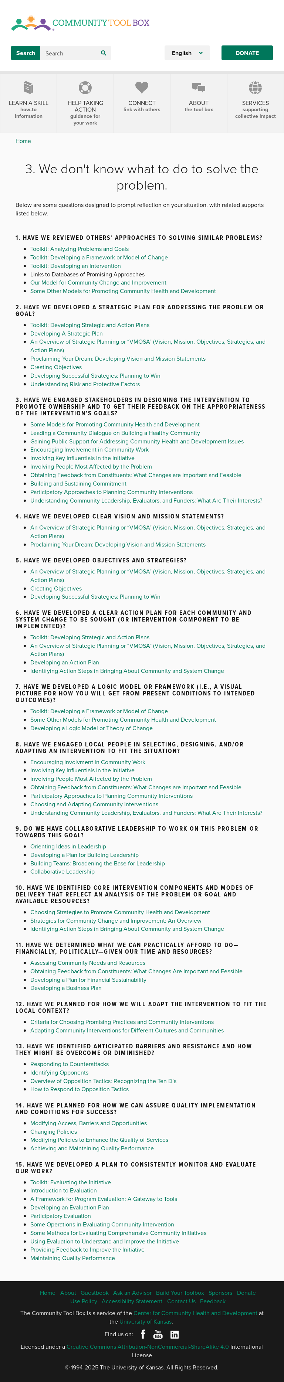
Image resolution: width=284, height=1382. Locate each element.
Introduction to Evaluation (63, 1190)
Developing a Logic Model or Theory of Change (91, 728)
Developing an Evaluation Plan (69, 1207)
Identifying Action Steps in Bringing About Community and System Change (127, 671)
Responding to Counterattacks (69, 1064)
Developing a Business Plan (66, 988)
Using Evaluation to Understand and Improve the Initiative (104, 1241)
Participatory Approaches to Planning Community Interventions (111, 492)
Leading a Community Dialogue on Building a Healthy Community (115, 433)
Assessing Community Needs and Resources (87, 963)
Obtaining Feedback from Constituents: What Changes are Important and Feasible (135, 475)
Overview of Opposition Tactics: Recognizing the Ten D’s (103, 1081)
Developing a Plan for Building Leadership (84, 855)
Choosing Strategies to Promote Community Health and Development (120, 912)
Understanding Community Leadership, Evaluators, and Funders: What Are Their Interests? (146, 500)
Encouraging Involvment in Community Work (87, 762)
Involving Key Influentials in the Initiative (82, 458)
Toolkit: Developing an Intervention (75, 266)
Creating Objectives (56, 367)
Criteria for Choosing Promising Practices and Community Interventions (122, 1022)
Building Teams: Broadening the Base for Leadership (97, 863)
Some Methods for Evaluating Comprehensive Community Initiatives (118, 1233)
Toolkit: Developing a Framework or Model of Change (99, 257)
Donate (247, 53)
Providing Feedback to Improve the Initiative (87, 1249)
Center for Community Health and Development (195, 1313)
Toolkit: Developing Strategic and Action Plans (89, 325)
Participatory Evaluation (60, 1216)
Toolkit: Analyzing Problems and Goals (79, 249)
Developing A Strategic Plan (66, 333)
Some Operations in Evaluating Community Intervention (102, 1224)
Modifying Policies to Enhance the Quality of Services (99, 1140)
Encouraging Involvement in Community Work (89, 449)
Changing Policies (53, 1131)
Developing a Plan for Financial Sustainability (88, 980)
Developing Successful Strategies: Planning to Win (95, 375)
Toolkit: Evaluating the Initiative (70, 1182)
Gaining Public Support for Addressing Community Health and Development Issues (137, 441)
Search (25, 53)
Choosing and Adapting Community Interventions (94, 804)
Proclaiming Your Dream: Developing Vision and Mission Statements (118, 358)
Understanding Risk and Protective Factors (85, 384)
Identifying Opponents (59, 1072)
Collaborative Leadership (62, 871)
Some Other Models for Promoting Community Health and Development (123, 291)
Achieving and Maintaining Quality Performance (92, 1148)
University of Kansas (145, 1321)
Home (23, 141)
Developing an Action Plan (64, 662)
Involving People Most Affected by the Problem (91, 466)
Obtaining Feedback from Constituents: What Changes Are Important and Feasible (136, 971)
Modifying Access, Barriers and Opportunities (88, 1123)
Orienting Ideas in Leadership (68, 846)
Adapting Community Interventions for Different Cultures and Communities (127, 1030)
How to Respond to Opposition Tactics (79, 1089)
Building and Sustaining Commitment (78, 483)
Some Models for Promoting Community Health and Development (115, 424)
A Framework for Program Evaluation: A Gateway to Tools (103, 1199)
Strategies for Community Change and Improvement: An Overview (116, 920)
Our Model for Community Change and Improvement (98, 282)
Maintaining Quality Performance (72, 1258)
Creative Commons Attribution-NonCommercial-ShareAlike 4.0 (148, 1346)
